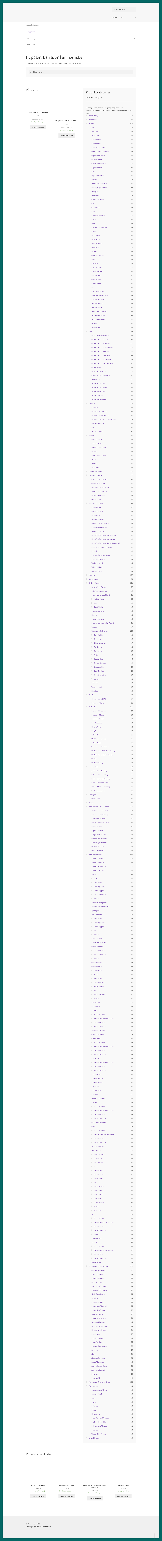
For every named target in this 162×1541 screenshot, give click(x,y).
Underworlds (95, 1378)
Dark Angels (98, 1162)
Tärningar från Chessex (99, 631)
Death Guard (95, 1002)
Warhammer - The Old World (99, 807)
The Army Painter (97, 703)
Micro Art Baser (99, 791)
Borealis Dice (98, 635)
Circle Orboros (96, 439)
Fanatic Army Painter (98, 371)
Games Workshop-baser (99, 783)
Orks (93, 1126)
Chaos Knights (96, 962)
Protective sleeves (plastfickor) (102, 623)
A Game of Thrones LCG (99, 479)
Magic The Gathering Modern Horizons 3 (105, 543)
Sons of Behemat (97, 1362)
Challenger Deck (97, 511)
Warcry (91, 803)
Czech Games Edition (98, 164)
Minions (94, 451)
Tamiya (94, 627)
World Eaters (96, 1262)
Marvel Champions (98, 495)
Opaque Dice (98, 659)
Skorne (93, 459)
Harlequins (95, 1058)
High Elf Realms (97, 831)
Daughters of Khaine (98, 1286)
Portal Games (96, 275)
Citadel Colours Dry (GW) (100, 351)
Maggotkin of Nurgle (98, 1330)
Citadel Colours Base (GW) (100, 343)
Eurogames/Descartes (99, 183)
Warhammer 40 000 (95, 855)
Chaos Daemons (97, 947)
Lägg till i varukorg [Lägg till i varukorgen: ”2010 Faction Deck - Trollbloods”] (38, 127)
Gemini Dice (98, 651)
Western (94, 759)
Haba (93, 211)
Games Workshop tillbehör (101, 595)
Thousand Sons (99, 994)
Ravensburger (96, 283)
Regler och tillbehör (98, 455)
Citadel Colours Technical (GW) (102, 363)
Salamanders (98, 1198)
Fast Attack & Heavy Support (104, 1018)
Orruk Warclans (96, 1342)
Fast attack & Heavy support (104, 1134)
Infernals (94, 1406)
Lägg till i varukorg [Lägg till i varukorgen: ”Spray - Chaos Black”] (38, 1496)
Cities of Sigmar (97, 1282)
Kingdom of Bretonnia (99, 835)
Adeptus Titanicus (97, 871)
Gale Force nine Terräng (99, 775)
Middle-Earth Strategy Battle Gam (103, 419)
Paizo (93, 259)
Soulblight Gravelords (99, 1366)
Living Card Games (95, 475)
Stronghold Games (98, 319)
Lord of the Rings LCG (99, 491)
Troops (96, 899)
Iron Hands (98, 1190)
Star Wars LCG (96, 499)
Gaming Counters (97, 611)
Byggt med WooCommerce (41, 1526)
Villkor (28, 1526)
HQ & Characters (100, 895)
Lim (95, 603)
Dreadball (94, 407)
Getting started (99, 983)
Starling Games (96, 307)
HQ (95, 931)
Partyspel (94, 263)
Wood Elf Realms (97, 851)
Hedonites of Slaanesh (99, 1306)
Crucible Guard (96, 1394)
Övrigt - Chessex (100, 663)
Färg (90, 331)
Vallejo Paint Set (97, 395)
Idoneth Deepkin (97, 1314)
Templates (95, 463)
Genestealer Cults (97, 1034)
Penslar (91, 695)
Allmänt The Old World (99, 811)
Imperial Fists (99, 1186)
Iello (93, 223)
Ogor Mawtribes (97, 1338)
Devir (93, 171)
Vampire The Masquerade (100, 747)
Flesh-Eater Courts (98, 1294)
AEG (92, 128)
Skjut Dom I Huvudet (98, 739)
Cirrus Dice (98, 639)
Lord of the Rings (97, 531)
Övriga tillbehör (94, 583)
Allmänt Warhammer (99, 1270)
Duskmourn (95, 515)
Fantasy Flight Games (99, 187)
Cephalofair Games (98, 156)
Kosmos (94, 231)
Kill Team (94, 1094)
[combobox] (81, 38)
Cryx (92, 1398)
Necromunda (93, 579)
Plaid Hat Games (97, 271)
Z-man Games (96, 327)
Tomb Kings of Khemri (99, 843)
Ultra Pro (94, 683)
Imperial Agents (97, 1078)
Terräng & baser (94, 767)
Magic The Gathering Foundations (103, 539)
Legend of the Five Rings (100, 487)
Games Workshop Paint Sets (101, 375)
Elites (96, 879)
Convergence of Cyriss (99, 1390)
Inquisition (95, 1086)
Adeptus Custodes (97, 863)
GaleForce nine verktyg (99, 591)
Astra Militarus (96, 915)
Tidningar (92, 795)
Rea (92, 287)
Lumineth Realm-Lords (99, 1326)
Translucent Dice (100, 675)
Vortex (96, 679)
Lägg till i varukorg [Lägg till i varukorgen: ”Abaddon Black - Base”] (66, 1496)
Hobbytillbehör (99, 599)
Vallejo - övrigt (96, 687)
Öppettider (31, 32)
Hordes (91, 435)
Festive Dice (98, 647)
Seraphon (94, 1350)
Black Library (93, 116)
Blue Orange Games (98, 148)
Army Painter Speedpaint (100, 335)
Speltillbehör (99, 607)
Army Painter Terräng (99, 771)
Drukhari (94, 1010)
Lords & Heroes (94, 1438)
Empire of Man (96, 827)
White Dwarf (95, 799)
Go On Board (95, 207)
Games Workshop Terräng (100, 779)
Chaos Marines (96, 966)
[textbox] (81, 38)
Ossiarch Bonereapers (99, 1346)
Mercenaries (95, 1414)
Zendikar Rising (96, 571)
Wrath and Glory (97, 763)
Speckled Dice (99, 671)
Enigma (94, 180)
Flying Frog (95, 192)
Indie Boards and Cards (99, 227)
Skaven (93, 1354)
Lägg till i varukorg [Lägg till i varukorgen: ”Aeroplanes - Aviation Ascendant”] (67, 135)
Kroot (96, 1234)
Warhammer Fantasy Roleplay (102, 755)
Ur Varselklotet (96, 743)
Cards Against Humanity (99, 152)
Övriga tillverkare (97, 255)
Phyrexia (94, 551)
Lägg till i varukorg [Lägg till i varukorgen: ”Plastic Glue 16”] (123, 1496)
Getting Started (99, 887)
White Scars (98, 1210)
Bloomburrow (96, 507)
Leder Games (96, 239)
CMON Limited (96, 160)
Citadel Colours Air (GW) (99, 339)
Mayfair (94, 251)
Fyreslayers (95, 1298)
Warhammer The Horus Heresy (99, 1382)
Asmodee (94, 132)
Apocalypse (95, 911)
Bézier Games (96, 140)
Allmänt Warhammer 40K (100, 907)
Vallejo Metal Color (98, 391)
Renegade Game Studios (99, 295)
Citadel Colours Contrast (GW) (102, 347)
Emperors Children (98, 1030)
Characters (98, 971)
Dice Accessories (100, 643)
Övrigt (93, 731)
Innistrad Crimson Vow (99, 527)
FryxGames (95, 195)
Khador (94, 1410)
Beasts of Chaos (97, 1274)
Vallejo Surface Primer (99, 399)
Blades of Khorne (97, 1278)
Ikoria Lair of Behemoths (100, 523)
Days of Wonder (96, 168)
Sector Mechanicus (98, 1146)
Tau (92, 1214)
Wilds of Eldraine (97, 567)
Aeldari (93, 875)
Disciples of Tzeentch (99, 1290)
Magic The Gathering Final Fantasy (103, 535)
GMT (93, 204)
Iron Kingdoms (96, 723)
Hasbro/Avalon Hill (98, 216)
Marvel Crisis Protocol (99, 411)
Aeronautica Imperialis (99, 903)
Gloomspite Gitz (97, 1302)
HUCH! (93, 219)
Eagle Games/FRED (98, 176)
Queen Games (96, 279)
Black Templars (96, 938)
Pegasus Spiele (96, 267)
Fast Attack (98, 883)
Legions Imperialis (95, 471)
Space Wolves (99, 1202)
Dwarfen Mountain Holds (100, 823)
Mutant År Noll (96, 727)
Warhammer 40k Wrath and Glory (103, 751)
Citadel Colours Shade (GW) (101, 359)
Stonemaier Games (98, 315)
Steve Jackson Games (99, 311)
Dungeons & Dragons (98, 715)
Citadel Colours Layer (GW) (100, 355)
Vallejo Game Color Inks (99, 387)
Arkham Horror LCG (98, 483)
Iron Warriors (96, 1090)
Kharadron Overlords (98, 1318)
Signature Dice (99, 667)
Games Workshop (97, 199)
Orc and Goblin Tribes (99, 839)
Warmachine (93, 1386)
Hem (28, 45)
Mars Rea (92, 575)
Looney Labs (95, 247)
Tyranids (94, 1242)
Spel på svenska (96, 303)
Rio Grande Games (97, 299)
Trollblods (95, 467)
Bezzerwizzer (96, 144)
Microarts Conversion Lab (100, 415)
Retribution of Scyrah (99, 1426)
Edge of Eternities (97, 519)
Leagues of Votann (98, 1098)
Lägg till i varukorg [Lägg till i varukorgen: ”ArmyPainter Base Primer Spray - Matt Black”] (95, 1498)
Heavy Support (99, 891)
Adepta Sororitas (97, 859)
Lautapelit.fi (95, 235)
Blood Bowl (93, 120)
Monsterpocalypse (98, 423)
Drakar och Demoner (98, 711)
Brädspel (92, 124)
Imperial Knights (97, 1082)
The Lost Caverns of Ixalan (100, 555)
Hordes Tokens (96, 443)
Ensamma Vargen (97, 719)
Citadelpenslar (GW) (98, 699)
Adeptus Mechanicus (98, 867)
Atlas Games (95, 136)
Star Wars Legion (97, 431)
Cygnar (93, 1402)
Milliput (94, 615)
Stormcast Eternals (98, 1370)
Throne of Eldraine (98, 559)
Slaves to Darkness (98, 1358)
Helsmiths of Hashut (98, 1310)
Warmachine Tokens (98, 1434)
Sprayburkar (95, 379)
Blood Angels (99, 1154)
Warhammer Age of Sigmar (98, 1266)
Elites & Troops (99, 1014)
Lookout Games (97, 243)
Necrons (94, 1102)
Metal (96, 655)
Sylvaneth (94, 1374)
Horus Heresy (96, 1074)
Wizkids (94, 323)
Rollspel (92, 707)
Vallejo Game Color (98, 383)
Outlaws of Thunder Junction (101, 547)
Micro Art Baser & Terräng (100, 787)
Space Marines (96, 1150)
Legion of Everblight (98, 447)
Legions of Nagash (98, 1322)
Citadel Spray (96, 367)
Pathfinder (95, 735)
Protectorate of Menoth (100, 1418)
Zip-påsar (94, 691)
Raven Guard (98, 1194)
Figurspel (92, 403)
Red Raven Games (97, 291)
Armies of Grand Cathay (99, 815)
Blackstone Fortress (98, 942)
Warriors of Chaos (97, 847)
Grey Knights (96, 1038)
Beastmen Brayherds (98, 819)
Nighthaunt (95, 1334)
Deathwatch (95, 1006)
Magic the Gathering (96, 503)
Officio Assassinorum (98, 1122)
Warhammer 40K (97, 563)
